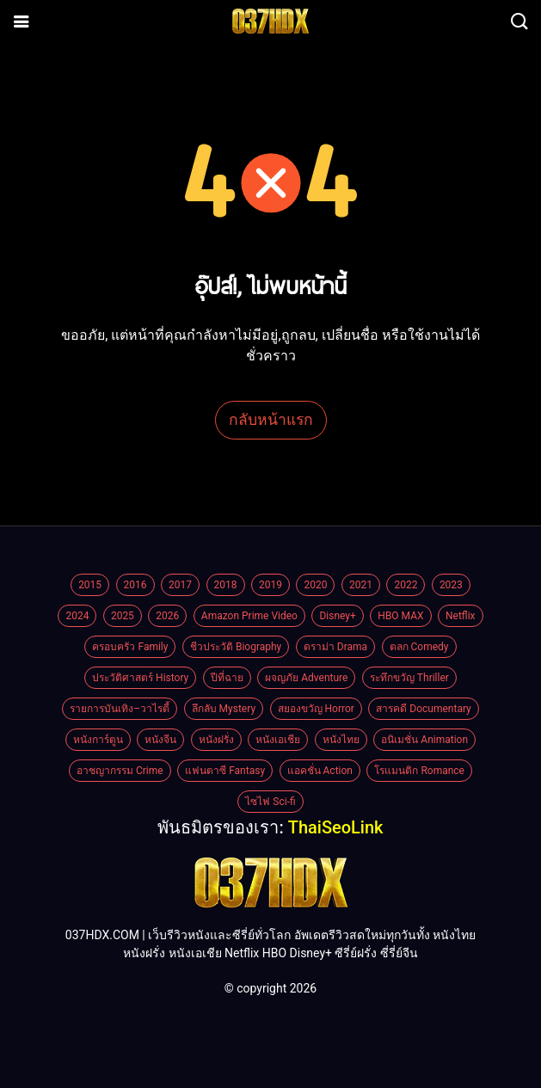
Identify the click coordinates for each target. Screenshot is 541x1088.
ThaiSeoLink (336, 827)
